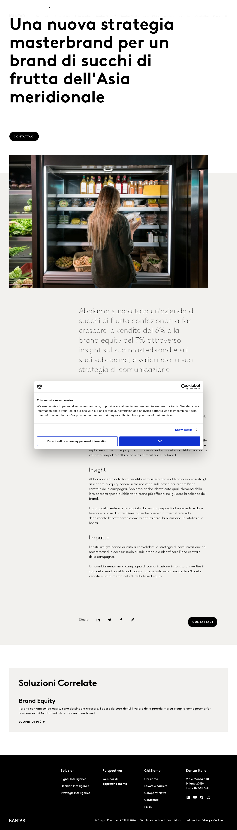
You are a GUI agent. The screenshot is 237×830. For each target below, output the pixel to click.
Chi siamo (159, 7)
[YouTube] (188, 798)
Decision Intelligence (75, 786)
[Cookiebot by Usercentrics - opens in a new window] (183, 386)
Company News (155, 793)
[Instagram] (208, 798)
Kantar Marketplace (134, 7)
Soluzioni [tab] (41, 7)
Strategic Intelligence (75, 793)
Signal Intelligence (73, 779)
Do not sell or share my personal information (77, 441)
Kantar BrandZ (106, 7)
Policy (148, 807)
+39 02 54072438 (199, 788)
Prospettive (62, 7)
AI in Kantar (83, 7)
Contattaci (202, 7)
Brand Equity (37, 716)
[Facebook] (201, 798)
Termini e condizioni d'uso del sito (161, 820)
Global (217, 7)
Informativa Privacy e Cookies (205, 820)
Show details (184, 429)
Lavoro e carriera (180, 7)
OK (160, 441)
